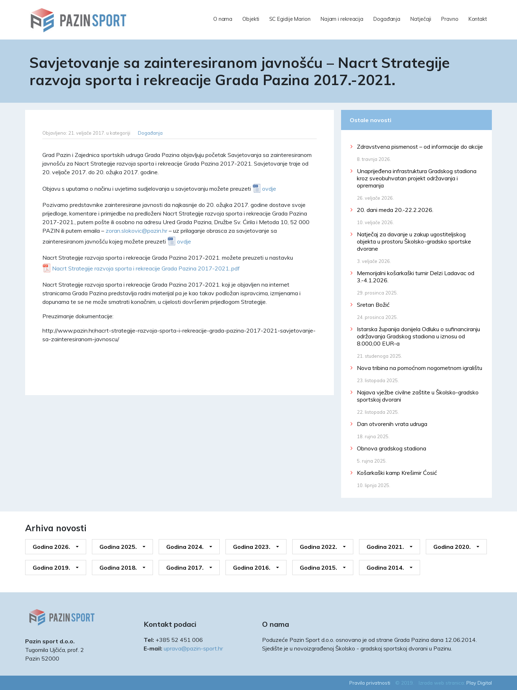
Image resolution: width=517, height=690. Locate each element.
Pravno (449, 19)
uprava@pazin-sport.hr (193, 648)
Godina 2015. (318, 567)
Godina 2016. (251, 567)
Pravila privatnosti (369, 683)
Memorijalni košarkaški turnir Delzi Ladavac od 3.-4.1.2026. (415, 276)
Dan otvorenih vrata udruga (392, 423)
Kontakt (478, 19)
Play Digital (479, 683)
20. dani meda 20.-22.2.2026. (395, 209)
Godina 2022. (318, 546)
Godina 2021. (385, 546)
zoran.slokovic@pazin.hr (136, 230)
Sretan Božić (373, 304)
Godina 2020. (452, 546)
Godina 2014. (385, 567)
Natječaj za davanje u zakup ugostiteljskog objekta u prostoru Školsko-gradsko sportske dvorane (414, 241)
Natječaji (420, 19)
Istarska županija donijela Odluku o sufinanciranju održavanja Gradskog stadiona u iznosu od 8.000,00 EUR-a (418, 336)
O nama (222, 19)
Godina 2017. (185, 567)
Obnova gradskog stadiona (391, 448)
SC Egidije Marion (290, 19)
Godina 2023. (251, 546)
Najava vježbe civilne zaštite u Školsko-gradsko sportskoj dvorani (418, 396)
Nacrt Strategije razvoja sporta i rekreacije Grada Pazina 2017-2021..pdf (146, 268)
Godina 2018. (118, 567)
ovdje (269, 188)
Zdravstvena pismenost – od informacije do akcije (420, 146)
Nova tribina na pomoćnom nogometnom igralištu (419, 367)
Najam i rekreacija (342, 19)
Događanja (386, 19)
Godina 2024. (185, 546)
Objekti (250, 19)
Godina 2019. (51, 567)
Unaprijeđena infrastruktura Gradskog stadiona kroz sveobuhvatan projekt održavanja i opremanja (416, 178)
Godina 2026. (51, 546)
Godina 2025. (118, 546)
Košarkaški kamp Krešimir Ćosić (397, 472)
